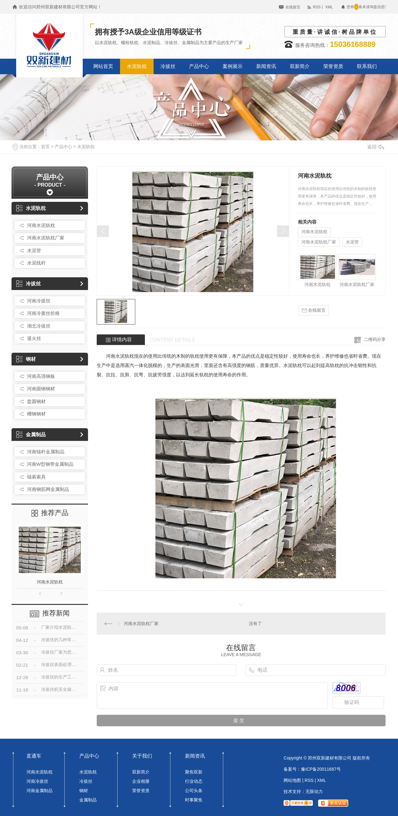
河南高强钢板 (41, 376)
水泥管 (34, 250)
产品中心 (63, 146)
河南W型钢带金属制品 (50, 464)
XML (329, 7)
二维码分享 (375, 339)
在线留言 (292, 7)
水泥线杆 (36, 262)
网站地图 (292, 780)
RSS (317, 7)
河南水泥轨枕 (41, 225)
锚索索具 (36, 476)
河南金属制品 (39, 790)
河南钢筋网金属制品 (48, 489)
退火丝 (34, 338)
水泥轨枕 (86, 146)
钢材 (26, 359)
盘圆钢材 (36, 401)
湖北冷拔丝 (38, 326)
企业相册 (141, 781)
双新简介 (141, 771)
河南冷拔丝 (38, 300)
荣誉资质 (141, 790)
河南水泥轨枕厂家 (45, 237)
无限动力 (314, 791)
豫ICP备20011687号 (321, 769)
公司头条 (193, 790)
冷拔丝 (28, 283)
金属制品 (31, 434)
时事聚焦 (193, 799)
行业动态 (193, 781)
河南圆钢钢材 (41, 388)
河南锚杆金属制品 (45, 451)
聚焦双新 (193, 771)
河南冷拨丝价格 (43, 313)
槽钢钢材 (36, 413)
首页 (45, 146)
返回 (375, 146)
